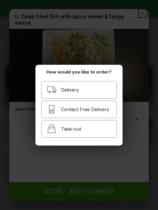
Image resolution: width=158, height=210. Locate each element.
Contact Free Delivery (78, 109)
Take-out (64, 128)
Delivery (63, 89)
